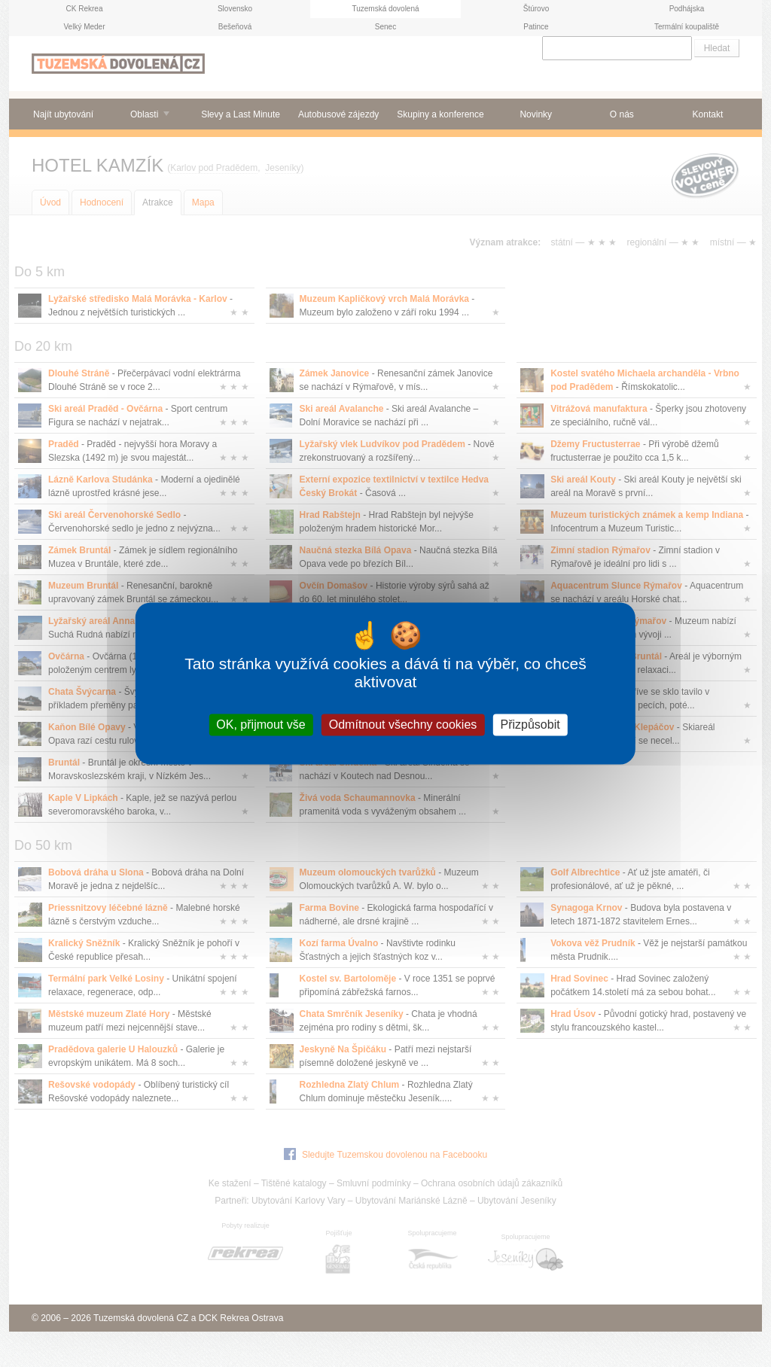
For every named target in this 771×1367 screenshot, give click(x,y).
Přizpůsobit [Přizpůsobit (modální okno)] (529, 724)
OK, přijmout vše (260, 724)
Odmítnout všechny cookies (403, 724)
